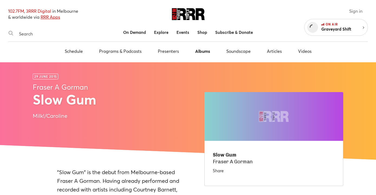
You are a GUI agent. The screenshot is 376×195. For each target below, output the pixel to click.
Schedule (74, 51)
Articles (274, 51)
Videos (305, 51)
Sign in (355, 11)
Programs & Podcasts (120, 51)
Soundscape (238, 51)
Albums (202, 51)
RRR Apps (50, 17)
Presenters (168, 51)
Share (218, 170)
